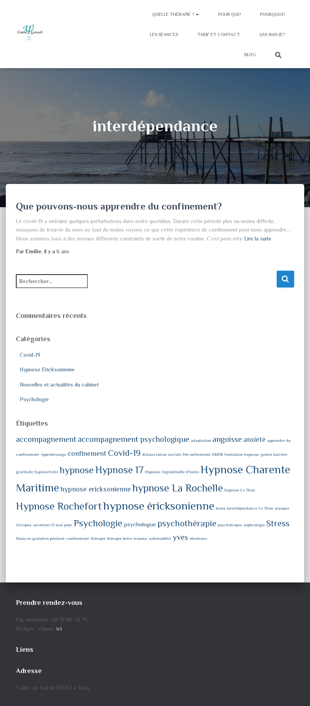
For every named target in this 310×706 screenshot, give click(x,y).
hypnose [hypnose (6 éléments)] (77, 470)
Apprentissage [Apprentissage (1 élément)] (53, 454)
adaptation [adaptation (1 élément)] (201, 440)
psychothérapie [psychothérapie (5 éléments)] (187, 523)
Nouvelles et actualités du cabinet (59, 384)
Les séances (164, 34)
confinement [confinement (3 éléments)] (87, 453)
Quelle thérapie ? (175, 14)
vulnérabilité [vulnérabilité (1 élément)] (160, 538)
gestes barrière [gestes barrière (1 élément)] (273, 454)
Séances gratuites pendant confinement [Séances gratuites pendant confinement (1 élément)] (52, 538)
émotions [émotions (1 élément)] (198, 538)
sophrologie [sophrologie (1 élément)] (254, 524)
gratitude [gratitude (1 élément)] (24, 471)
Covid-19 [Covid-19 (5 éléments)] (124, 453)
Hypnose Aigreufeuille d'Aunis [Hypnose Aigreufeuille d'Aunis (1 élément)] (172, 471)
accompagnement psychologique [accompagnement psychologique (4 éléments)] (133, 439)
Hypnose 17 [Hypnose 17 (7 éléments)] (119, 470)
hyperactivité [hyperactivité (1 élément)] (46, 471)
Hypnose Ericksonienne (47, 369)
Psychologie (34, 399)
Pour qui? (229, 14)
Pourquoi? (272, 14)
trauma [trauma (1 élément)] (140, 538)
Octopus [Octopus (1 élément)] (23, 524)
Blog (250, 54)
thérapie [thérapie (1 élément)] (98, 538)
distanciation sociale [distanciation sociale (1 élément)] (161, 454)
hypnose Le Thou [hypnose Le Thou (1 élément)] (239, 490)
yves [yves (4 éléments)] (180, 537)
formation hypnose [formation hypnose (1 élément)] (241, 454)
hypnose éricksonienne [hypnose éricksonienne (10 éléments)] (158, 506)
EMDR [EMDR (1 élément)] (217, 454)
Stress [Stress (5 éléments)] (277, 523)
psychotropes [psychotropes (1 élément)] (230, 524)
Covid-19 (30, 355)
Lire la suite (257, 238)
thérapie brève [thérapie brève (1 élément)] (119, 538)
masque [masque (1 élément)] (282, 508)
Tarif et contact (218, 34)
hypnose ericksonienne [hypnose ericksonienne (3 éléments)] (96, 489)
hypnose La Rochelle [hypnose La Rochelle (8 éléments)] (177, 488)
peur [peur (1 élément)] (68, 524)
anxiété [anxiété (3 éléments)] (254, 439)
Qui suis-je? (272, 34)
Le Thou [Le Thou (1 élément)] (266, 508)
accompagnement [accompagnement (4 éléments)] (46, 439)
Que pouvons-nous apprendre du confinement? (119, 206)
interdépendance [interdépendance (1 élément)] (242, 508)
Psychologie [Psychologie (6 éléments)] (98, 523)
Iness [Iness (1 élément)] (220, 508)
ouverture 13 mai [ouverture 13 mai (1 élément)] (48, 524)
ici (59, 628)
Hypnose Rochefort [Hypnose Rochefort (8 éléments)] (59, 506)
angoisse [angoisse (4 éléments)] (227, 439)
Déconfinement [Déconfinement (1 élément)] (197, 454)
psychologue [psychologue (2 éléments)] (140, 524)
